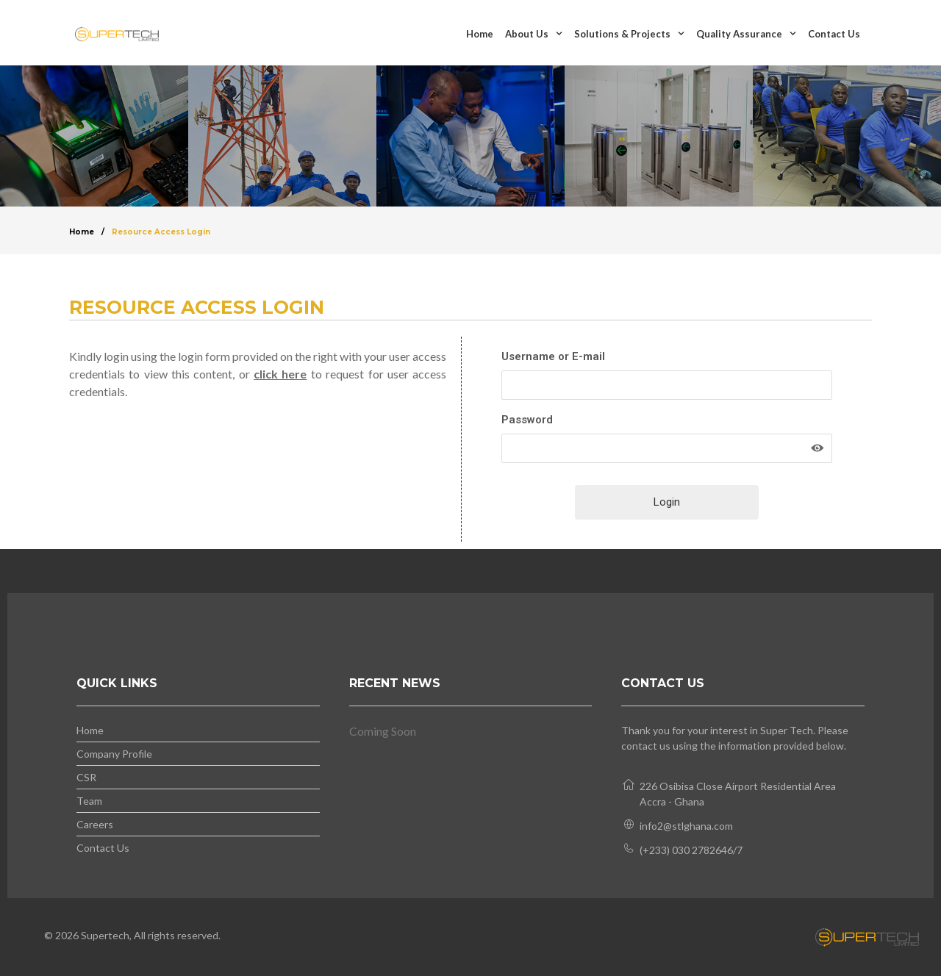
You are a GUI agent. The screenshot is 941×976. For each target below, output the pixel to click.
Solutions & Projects (629, 33)
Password (527, 419)
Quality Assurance (746, 33)
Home (479, 34)
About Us (533, 33)
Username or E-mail (553, 356)
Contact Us (834, 34)
